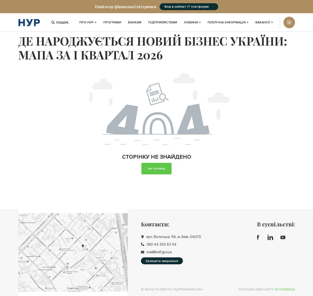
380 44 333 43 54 (161, 244)
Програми (112, 22)
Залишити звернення (162, 261)
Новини (192, 22)
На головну (156, 168)
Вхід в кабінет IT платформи (186, 7)
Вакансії (264, 22)
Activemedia (285, 289)
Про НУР (87, 22)
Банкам (134, 22)
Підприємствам (162, 22)
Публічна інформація (228, 22)
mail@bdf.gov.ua (159, 252)
